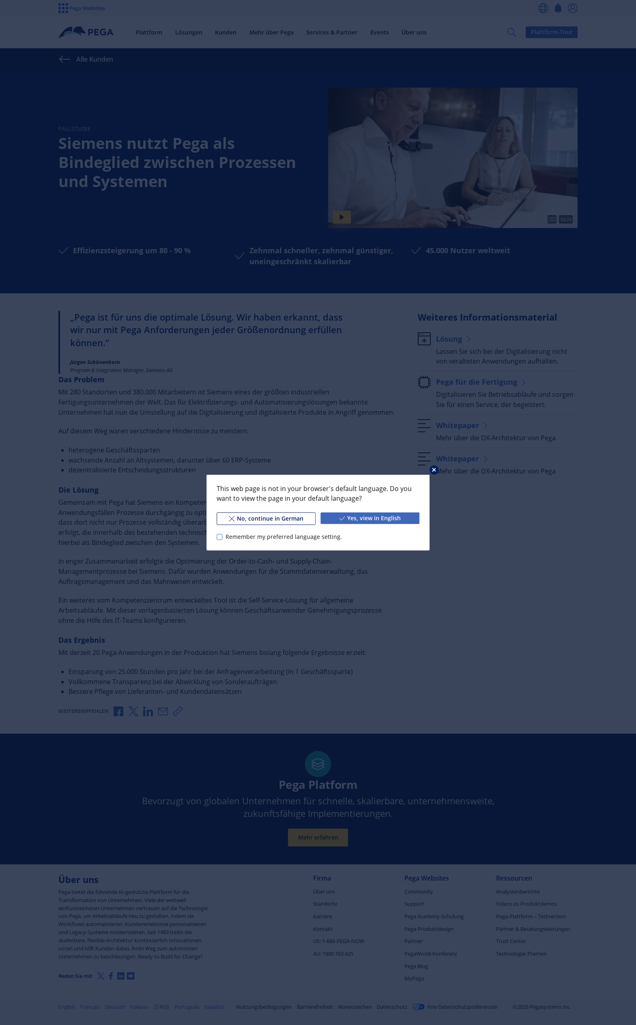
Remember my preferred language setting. (284, 536)
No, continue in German (266, 518)
